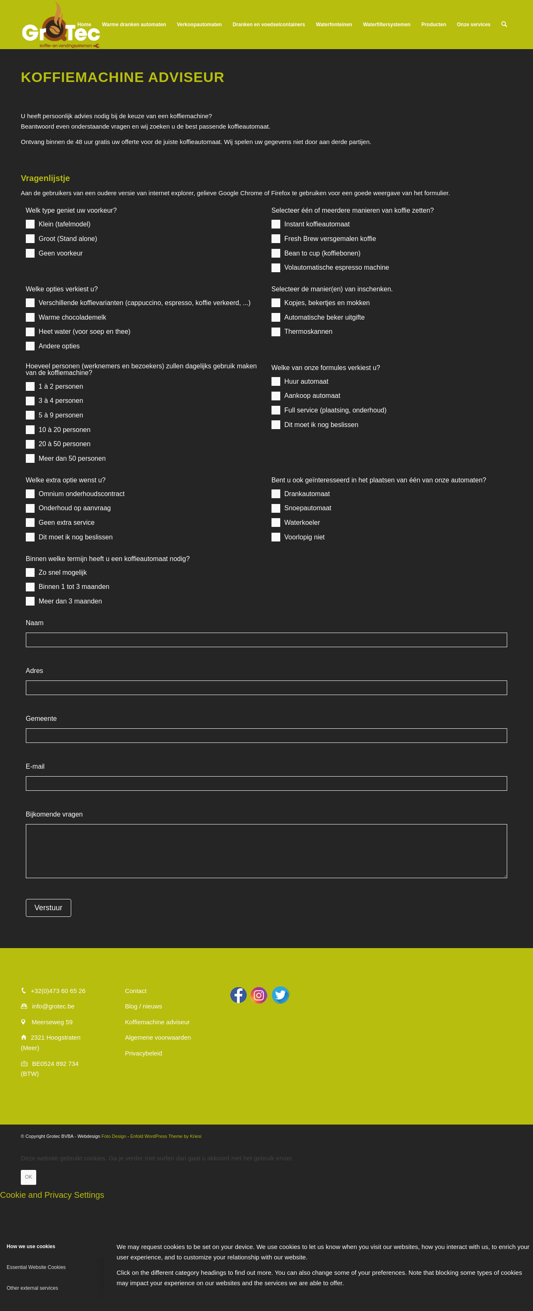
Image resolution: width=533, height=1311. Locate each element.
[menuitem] (84, 24)
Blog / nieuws (143, 1006)
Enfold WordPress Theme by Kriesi (166, 1136)
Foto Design (114, 1136)
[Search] (504, 24)
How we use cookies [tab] (31, 1246)
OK (28, 1177)
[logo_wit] (61, 24)
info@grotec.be (53, 1006)
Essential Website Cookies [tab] (36, 1267)
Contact (136, 990)
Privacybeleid (143, 1053)
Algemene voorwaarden (158, 1037)
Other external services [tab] (32, 1288)
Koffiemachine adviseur (157, 1021)
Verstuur (48, 908)
